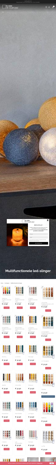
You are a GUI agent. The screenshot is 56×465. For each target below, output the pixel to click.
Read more (39, 463)
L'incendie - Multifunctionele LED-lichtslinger (47, 304)
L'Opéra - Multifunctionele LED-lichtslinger (33, 300)
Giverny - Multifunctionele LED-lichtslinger (19, 300)
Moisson (30, 385)
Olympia (30, 442)
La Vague (31, 413)
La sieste (18, 356)
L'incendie (18, 385)
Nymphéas (5, 413)
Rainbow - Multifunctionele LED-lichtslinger (6, 300)
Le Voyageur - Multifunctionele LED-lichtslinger (47, 333)
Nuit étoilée (18, 413)
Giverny (4, 356)
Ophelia (43, 389)
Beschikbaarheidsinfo (48, 396)
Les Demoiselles (18, 442)
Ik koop (6, 307)
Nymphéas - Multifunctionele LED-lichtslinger (6, 329)
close (51, 463)
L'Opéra (4, 442)
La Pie (43, 446)
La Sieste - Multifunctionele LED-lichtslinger (33, 329)
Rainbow (43, 417)
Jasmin (4, 385)
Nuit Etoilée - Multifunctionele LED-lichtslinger (19, 329)
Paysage (30, 356)
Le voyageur (45, 361)
